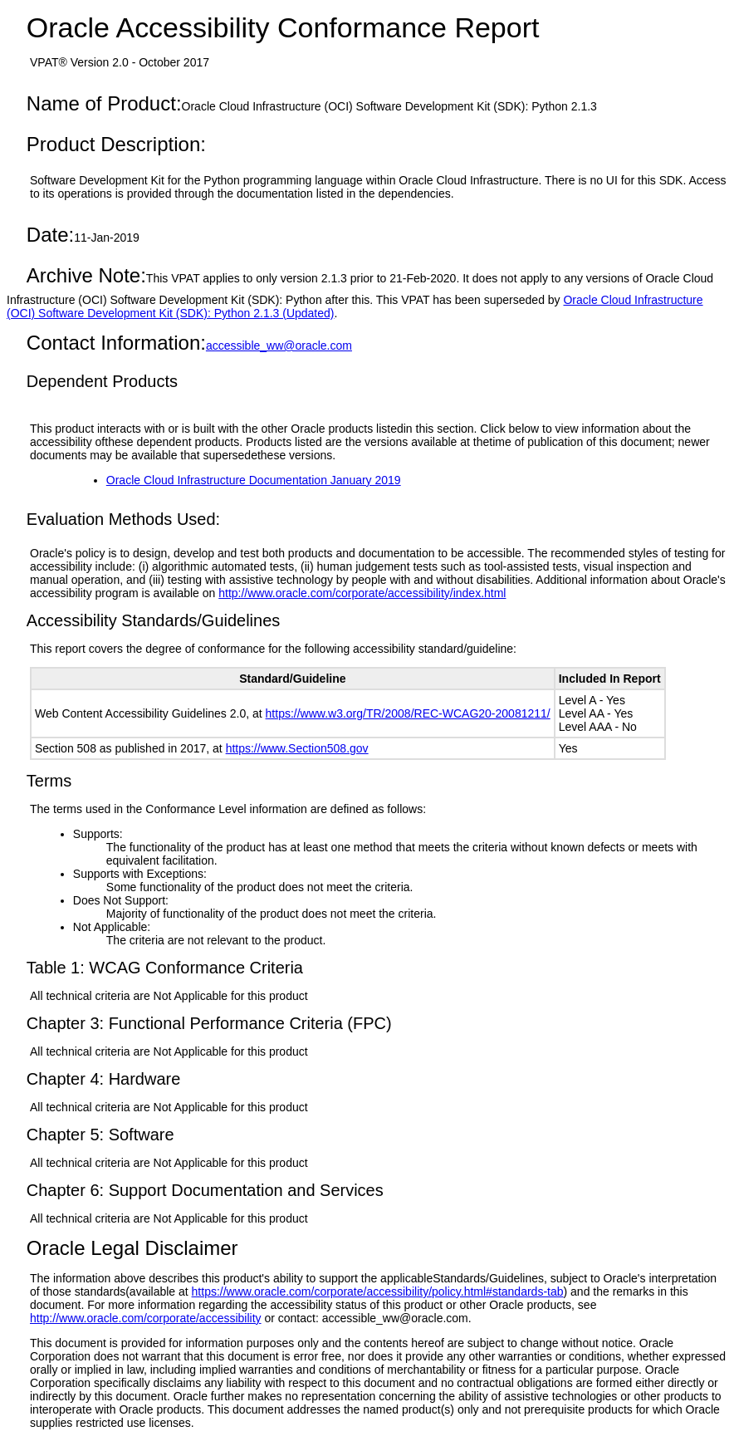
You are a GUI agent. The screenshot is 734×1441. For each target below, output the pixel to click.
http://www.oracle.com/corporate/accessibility (146, 1318)
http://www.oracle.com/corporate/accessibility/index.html (362, 593)
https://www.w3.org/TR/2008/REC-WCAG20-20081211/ (408, 713)
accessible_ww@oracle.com (279, 345)
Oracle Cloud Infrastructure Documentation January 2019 (253, 480)
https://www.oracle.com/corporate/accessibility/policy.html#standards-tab (378, 1291)
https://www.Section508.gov (297, 748)
